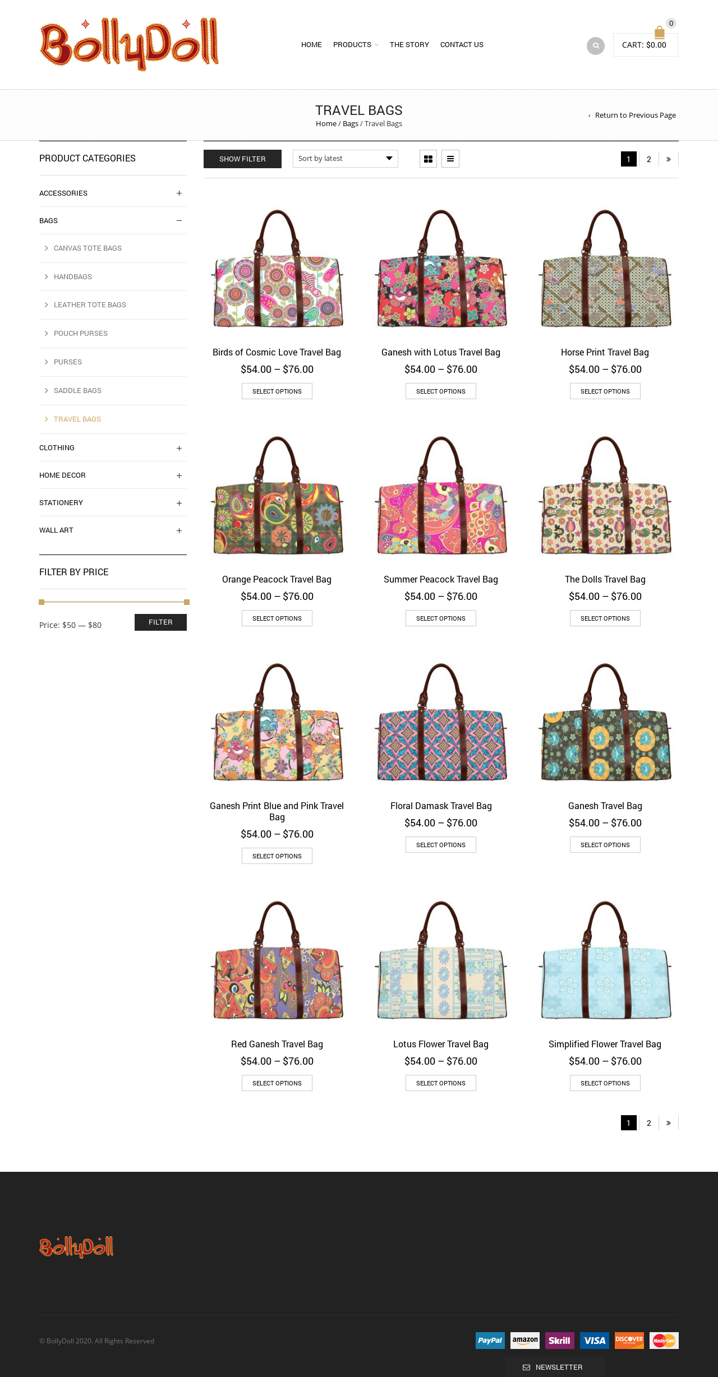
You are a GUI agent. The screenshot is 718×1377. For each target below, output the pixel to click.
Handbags (73, 276)
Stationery (61, 502)
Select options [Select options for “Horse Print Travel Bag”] (605, 391)
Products (352, 44)
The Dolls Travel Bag (605, 579)
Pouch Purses (81, 333)
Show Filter (242, 158)
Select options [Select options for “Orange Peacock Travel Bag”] (277, 618)
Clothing (57, 447)
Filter (161, 621)
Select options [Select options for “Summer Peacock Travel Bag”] (441, 618)
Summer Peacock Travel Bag (441, 579)
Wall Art (56, 530)
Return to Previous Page (635, 115)
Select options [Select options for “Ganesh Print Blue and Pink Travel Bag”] (277, 856)
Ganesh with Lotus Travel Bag (440, 352)
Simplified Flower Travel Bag (605, 1044)
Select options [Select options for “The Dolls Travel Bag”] (605, 618)
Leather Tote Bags (90, 304)
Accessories (63, 193)
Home (311, 44)
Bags (350, 123)
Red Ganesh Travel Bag (277, 1044)
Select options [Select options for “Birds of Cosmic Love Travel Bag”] (277, 391)
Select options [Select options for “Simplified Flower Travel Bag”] (605, 1083)
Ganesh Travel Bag (605, 805)
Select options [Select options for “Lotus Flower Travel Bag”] (441, 1083)
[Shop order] (345, 159)
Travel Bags (77, 419)
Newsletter (559, 1366)
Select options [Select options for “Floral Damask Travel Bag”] (441, 844)
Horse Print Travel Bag (605, 352)
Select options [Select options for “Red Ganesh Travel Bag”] (277, 1083)
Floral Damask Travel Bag (441, 805)
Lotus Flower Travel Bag (441, 1044)
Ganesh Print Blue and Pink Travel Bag (277, 811)
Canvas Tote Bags (88, 248)
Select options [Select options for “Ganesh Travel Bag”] (605, 844)
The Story (409, 44)
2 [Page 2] (649, 159)
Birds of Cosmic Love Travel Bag (277, 352)
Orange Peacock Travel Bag (277, 579)
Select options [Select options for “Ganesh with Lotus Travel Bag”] (441, 391)
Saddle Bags (78, 390)
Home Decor (62, 475)
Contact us (462, 44)
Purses (68, 362)
